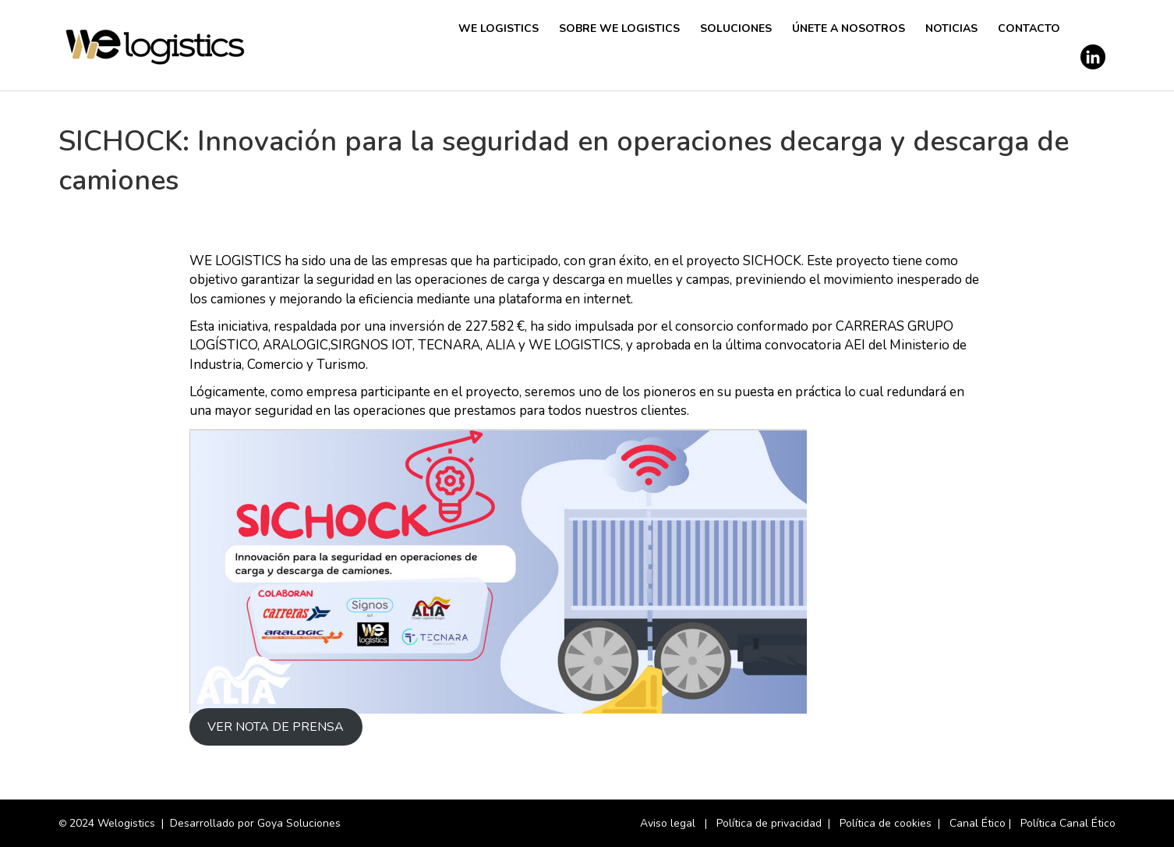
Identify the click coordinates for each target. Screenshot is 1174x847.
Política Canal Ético (1068, 823)
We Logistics (498, 28)
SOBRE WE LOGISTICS (619, 28)
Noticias (951, 28)
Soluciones (736, 28)
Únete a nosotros (848, 28)
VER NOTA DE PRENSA (275, 726)
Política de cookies (886, 823)
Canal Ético (977, 823)
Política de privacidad (769, 823)
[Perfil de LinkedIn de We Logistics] (1093, 57)
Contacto (1029, 28)
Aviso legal (667, 823)
